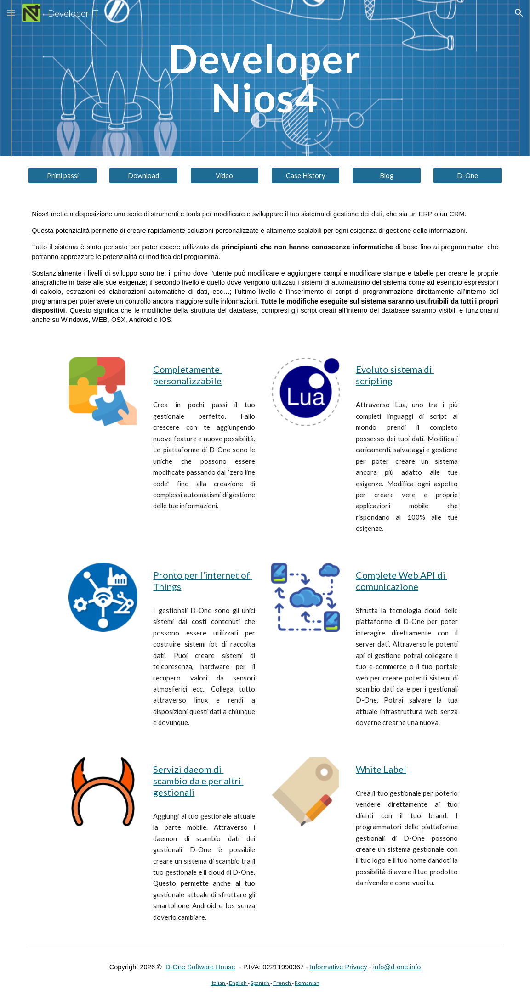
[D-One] (467, 175)
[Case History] (306, 175)
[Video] (225, 175)
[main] (265, 78)
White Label (381, 769)
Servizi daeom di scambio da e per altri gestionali (198, 781)
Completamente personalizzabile (187, 375)
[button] (11, 12)
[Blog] (387, 175)
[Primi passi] (62, 175)
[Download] (143, 175)
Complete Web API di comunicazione (401, 580)
